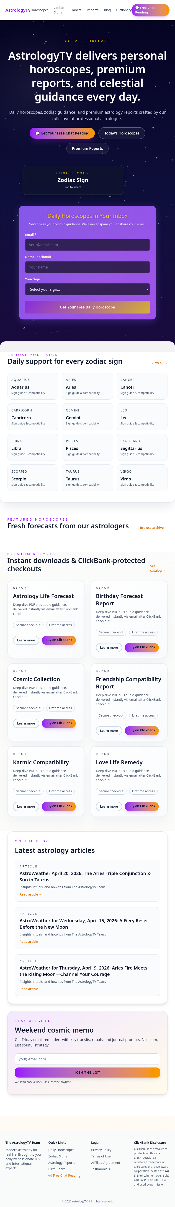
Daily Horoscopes (61, 1150)
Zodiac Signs (59, 9)
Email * (30, 234)
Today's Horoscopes (121, 133)
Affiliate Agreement (105, 1162)
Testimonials (100, 1169)
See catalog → (158, 568)
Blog (107, 10)
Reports (92, 10)
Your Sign (32, 279)
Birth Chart (56, 1169)
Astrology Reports (61, 1162)
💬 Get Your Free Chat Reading (62, 133)
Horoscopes (40, 10)
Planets (75, 10)
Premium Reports (87, 148)
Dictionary (123, 10)
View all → (159, 363)
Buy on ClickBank (59, 640)
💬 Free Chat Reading (145, 9)
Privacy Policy (101, 1150)
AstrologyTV (18, 10)
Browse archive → (154, 527)
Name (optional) (38, 257)
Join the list (87, 1072)
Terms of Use (101, 1156)
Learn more (26, 640)
